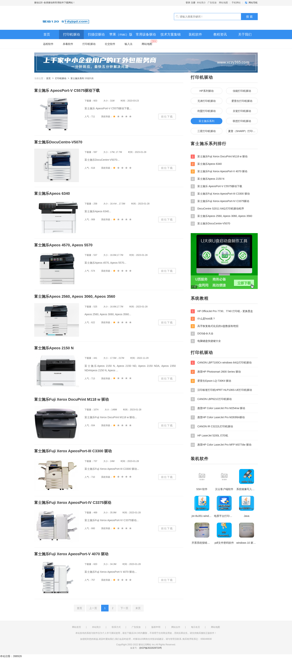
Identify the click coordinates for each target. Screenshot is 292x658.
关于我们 (245, 34)
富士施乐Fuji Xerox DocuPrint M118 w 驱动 (219, 157)
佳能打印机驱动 (242, 90)
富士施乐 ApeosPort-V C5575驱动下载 (216, 186)
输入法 (128, 43)
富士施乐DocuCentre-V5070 (210, 224)
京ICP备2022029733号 (150, 648)
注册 (193, 2)
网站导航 (253, 2)
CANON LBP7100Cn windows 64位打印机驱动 (221, 363)
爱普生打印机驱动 (241, 100)
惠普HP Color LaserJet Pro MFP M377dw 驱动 (221, 445)
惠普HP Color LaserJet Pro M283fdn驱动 (218, 417)
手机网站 (236, 2)
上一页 (93, 608)
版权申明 (155, 627)
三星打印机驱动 (206, 131)
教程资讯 (220, 34)
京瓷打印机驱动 (242, 110)
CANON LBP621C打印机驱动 (211, 399)
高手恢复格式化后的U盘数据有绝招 (214, 326)
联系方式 (116, 627)
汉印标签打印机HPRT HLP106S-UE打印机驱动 (221, 390)
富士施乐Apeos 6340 (206, 164)
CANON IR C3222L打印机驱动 (212, 427)
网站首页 (76, 627)
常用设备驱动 (146, 34)
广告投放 (212, 2)
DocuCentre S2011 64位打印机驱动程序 (217, 209)
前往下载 (167, 116)
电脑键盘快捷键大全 (206, 341)
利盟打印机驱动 (206, 110)
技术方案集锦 (171, 34)
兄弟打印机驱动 (206, 100)
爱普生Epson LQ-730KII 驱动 (211, 381)
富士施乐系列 (77, 78)
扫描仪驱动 (96, 34)
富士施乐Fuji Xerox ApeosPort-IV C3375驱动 (220, 201)
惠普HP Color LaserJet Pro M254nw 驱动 (218, 408)
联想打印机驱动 (242, 121)
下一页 (124, 608)
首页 (46, 34)
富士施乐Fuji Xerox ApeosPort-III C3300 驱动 (220, 194)
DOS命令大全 (202, 334)
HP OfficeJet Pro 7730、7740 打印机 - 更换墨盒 (222, 311)
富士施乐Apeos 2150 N (207, 179)
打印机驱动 (71, 34)
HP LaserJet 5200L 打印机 (209, 436)
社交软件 (110, 43)
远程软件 (48, 43)
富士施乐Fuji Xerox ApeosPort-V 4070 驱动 (219, 171)
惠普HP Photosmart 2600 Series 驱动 (216, 372)
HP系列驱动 (206, 90)
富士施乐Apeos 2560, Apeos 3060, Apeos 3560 (221, 216)
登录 (188, 2)
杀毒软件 (68, 43)
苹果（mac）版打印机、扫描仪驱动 (121, 36)
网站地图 (223, 2)
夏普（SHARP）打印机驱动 (243, 131)
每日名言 (195, 627)
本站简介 (201, 2)
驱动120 (77, 17)
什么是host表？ (203, 319)
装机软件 (195, 34)
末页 (138, 608)
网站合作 (175, 627)
